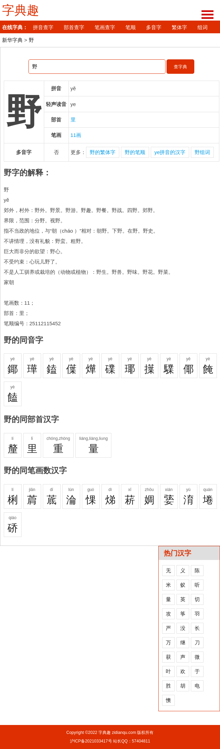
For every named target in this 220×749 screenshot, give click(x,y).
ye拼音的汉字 (170, 152)
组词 (202, 27)
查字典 (180, 66)
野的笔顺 (135, 152)
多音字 (153, 27)
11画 (76, 135)
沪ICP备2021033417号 (91, 741)
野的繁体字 (102, 152)
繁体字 (179, 27)
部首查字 (74, 27)
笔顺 (130, 27)
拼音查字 (43, 27)
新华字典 (12, 40)
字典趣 (20, 10)
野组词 (202, 152)
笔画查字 (105, 27)
